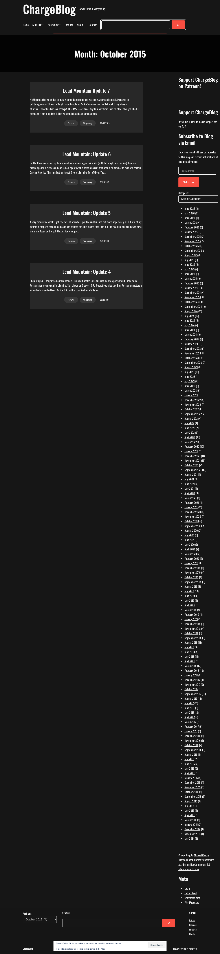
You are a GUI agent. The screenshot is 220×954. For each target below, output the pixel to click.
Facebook (192, 924)
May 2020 (190, 544)
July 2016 (189, 759)
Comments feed (192, 898)
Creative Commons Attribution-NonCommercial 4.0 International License (196, 864)
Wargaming (87, 123)
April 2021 (190, 493)
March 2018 (190, 666)
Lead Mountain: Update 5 (86, 213)
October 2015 (191, 792)
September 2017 (193, 694)
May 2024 (190, 325)
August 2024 (191, 311)
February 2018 (192, 670)
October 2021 (191, 465)
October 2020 (192, 521)
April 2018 (190, 661)
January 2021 (191, 507)
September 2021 (193, 470)
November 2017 (192, 684)
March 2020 (191, 554)
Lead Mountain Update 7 (86, 90)
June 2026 (190, 208)
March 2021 (190, 498)
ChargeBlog (49, 8)
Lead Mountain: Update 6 (86, 154)
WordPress (193, 948)
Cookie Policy (100, 948)
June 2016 (190, 764)
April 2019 (190, 605)
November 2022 (193, 404)
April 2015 (190, 815)
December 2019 (192, 568)
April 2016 (190, 773)
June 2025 (190, 264)
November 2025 (193, 241)
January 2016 (191, 778)
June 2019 (190, 596)
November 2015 (193, 787)
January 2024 (191, 344)
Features (71, 123)
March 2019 (190, 610)
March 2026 (191, 223)
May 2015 (189, 810)
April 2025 (190, 274)
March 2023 (191, 390)
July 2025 (189, 260)
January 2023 (191, 395)
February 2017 (192, 726)
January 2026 (191, 232)
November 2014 (193, 834)
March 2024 (191, 334)
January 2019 (191, 619)
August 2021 (191, 474)
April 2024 (190, 330)
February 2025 (192, 283)
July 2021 (189, 479)
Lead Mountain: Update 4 (86, 271)
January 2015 (191, 824)
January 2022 (191, 451)
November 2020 (193, 516)
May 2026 (190, 213)
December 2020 (193, 512)
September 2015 (193, 796)
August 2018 (191, 642)
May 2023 (190, 381)
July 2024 (189, 316)
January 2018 (191, 675)
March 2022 (191, 442)
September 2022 (193, 414)
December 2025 (193, 237)
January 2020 (191, 563)
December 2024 (193, 293)
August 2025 (191, 255)
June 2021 (190, 484)
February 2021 (192, 503)
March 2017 (190, 722)
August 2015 (191, 801)
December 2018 (192, 624)
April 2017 (190, 717)
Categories (183, 193)
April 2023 (190, 386)
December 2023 (193, 348)
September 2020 (193, 526)
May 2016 (189, 768)
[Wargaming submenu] (60, 25)
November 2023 (193, 353)
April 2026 (190, 218)
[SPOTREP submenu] (43, 25)
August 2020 (191, 530)
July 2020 (189, 535)
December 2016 (192, 736)
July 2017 (189, 703)
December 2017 (192, 680)
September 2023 (193, 363)
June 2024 (190, 320)
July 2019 (189, 591)
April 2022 (190, 437)
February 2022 (192, 446)
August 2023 (191, 367)
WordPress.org (192, 902)
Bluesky (192, 934)
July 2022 (189, 423)
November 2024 (193, 297)
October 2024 (192, 302)
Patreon (192, 920)
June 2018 (190, 652)
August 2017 (191, 699)
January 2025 (191, 288)
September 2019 (193, 582)
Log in (188, 888)
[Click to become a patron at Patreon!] (198, 102)
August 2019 (191, 586)
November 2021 (193, 460)
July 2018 (189, 647)
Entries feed (191, 893)
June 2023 (190, 377)
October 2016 (191, 745)
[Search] (178, 24)
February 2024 (192, 339)
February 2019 (192, 614)
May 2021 (189, 488)
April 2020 (190, 549)
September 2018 (193, 638)
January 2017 (191, 731)
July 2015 (189, 806)
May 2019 (189, 600)
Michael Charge (201, 855)
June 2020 (190, 540)
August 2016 (191, 754)
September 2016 (193, 750)
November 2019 (193, 572)
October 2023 (192, 358)
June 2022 (190, 428)
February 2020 (192, 559)
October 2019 (191, 577)
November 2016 (193, 740)
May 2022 (190, 433)
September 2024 (193, 307)
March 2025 (191, 278)
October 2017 (191, 689)
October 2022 (192, 409)
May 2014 (189, 838)
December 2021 (192, 456)
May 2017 (189, 712)
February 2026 (192, 227)
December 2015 (192, 782)
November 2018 (193, 629)
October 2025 (192, 246)
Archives (27, 914)
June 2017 (189, 708)
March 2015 (190, 820)
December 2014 (192, 829)
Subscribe (188, 182)
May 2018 (189, 656)
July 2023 (189, 372)
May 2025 (190, 269)
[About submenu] (84, 25)
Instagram (193, 929)
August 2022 (191, 418)
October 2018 (191, 633)
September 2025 (193, 251)
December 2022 (193, 400)
